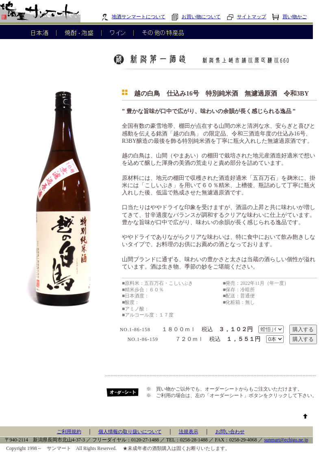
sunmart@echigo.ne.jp (286, 440)
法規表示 (188, 432)
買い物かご (289, 17)
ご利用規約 (69, 432)
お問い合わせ (230, 432)
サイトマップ (246, 17)
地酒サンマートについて (133, 17)
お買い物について (196, 17)
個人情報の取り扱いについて (130, 432)
